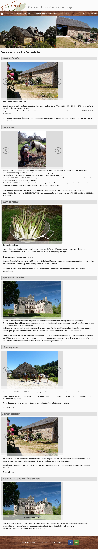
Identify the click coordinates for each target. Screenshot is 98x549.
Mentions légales (28, 542)
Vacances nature (34, 13)
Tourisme (24, 528)
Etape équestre (64, 13)
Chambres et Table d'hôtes (15, 13)
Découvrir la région (49, 13)
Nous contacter (90, 13)
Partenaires (56, 542)
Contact (44, 542)
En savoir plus (8, 407)
